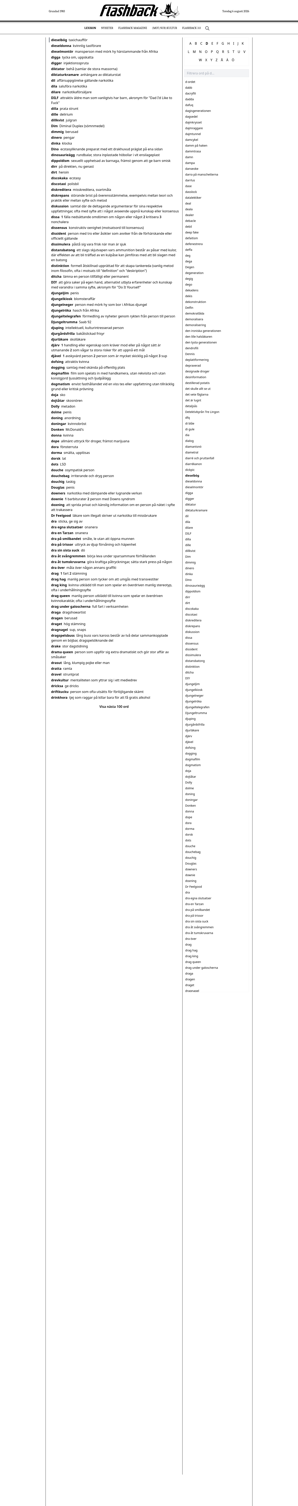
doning (57, 418)
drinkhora (59, 697)
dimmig (57, 131)
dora (55, 447)
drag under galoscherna (70, 606)
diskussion (60, 206)
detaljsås (191, 406)
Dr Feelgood (61, 515)
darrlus (190, 180)
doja (54, 394)
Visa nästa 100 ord (114, 706)
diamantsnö (193, 447)
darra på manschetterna (201, 174)
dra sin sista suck (65, 550)
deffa (188, 250)
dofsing (57, 361)
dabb (188, 88)
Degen (189, 267)
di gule (190, 429)
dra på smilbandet (66, 538)
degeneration (194, 273)
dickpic (190, 470)
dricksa (57, 686)
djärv (55, 345)
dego (188, 284)
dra (54, 521)
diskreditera (61, 189)
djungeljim (60, 293)
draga (56, 612)
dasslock (191, 192)
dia (187, 435)
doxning (58, 504)
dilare (56, 92)
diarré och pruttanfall (199, 458)
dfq (187, 418)
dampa (190, 163)
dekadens (191, 290)
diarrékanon (193, 464)
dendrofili (191, 348)
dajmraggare (194, 128)
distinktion (60, 265)
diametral (191, 452)
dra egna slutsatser (67, 527)
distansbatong (63, 250)
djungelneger (62, 304)
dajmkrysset (193, 122)
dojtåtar (58, 400)
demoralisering (195, 325)
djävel (56, 356)
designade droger (197, 371)
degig (189, 279)
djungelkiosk (61, 299)
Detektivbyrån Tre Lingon (202, 412)
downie (57, 499)
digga (55, 57)
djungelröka (61, 310)
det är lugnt (193, 400)
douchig (57, 481)
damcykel (191, 140)
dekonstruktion (195, 302)
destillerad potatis (197, 383)
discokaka (59, 178)
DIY (54, 282)
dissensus (59, 227)
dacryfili (190, 93)
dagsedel (191, 116)
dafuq (189, 105)
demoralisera (194, 319)
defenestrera (194, 244)
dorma (56, 452)
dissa (55, 217)
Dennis (190, 354)
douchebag (60, 476)
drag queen (60, 595)
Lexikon (90, 28)
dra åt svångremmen (68, 556)
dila (54, 86)
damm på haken (196, 145)
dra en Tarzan (62, 533)
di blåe (189, 423)
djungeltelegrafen (66, 316)
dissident (58, 233)
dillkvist (57, 120)
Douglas (58, 487)
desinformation (195, 377)
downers (58, 493)
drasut (56, 662)
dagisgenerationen (198, 111)
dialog (189, 441)
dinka (55, 143)
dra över (58, 567)
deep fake (192, 232)
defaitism (191, 238)
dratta (56, 668)
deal (188, 203)
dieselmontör (62, 51)
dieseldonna (61, 45)
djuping (57, 327)
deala (189, 209)
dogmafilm (60, 373)
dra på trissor (62, 544)
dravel (56, 674)
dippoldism (60, 160)
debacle (190, 221)
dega (188, 261)
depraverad (193, 365)
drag (55, 573)
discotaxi (58, 184)
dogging (58, 367)
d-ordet (190, 82)
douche (57, 470)
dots (54, 464)
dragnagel (59, 629)
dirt (54, 172)
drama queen (62, 652)
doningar (58, 423)
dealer (189, 215)
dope (55, 441)
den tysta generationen (201, 342)
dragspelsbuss (63, 635)
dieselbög (59, 40)
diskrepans (60, 195)
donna (56, 435)
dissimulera (60, 244)
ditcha (56, 276)
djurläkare (59, 339)
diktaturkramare (65, 74)
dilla (54, 108)
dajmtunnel (193, 134)
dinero (56, 137)
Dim (54, 126)
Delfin (189, 308)
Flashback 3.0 (191, 28)
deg (187, 255)
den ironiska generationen (203, 331)
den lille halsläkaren (198, 337)
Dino (55, 149)
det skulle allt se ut (198, 389)
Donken (57, 429)
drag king (59, 585)
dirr (54, 166)
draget (56, 624)
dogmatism (60, 384)
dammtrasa (193, 151)
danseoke (191, 169)
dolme (56, 412)
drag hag (58, 579)
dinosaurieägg (63, 155)
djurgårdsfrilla (63, 333)
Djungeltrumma (64, 322)
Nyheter (107, 28)
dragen (57, 618)
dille (54, 114)
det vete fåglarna (196, 394)
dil (53, 80)
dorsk (55, 458)
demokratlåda (194, 313)
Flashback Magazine (132, 28)
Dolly (55, 406)
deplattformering (197, 360)
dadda (189, 99)
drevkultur (60, 680)
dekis (188, 296)
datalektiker (193, 198)
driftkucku (59, 691)
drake (56, 646)
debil (188, 226)
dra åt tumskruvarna (68, 562)
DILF (55, 98)
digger (56, 63)
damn (189, 157)
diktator (58, 69)
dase (188, 186)
